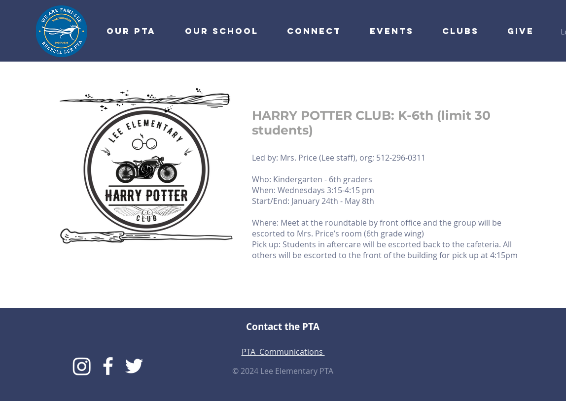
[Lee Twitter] (134, 366)
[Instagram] (82, 366)
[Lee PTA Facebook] (108, 366)
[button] (307, 31)
